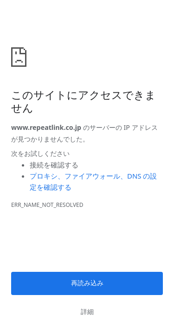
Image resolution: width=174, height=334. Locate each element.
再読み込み (87, 283)
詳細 (87, 311)
